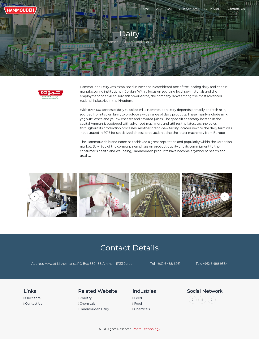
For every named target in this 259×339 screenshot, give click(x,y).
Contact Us (236, 9)
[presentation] (34, 196)
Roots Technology (146, 329)
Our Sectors (189, 9)
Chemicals (86, 303)
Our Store (213, 9)
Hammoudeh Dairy (93, 309)
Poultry (85, 298)
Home (145, 9)
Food (137, 303)
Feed (137, 298)
